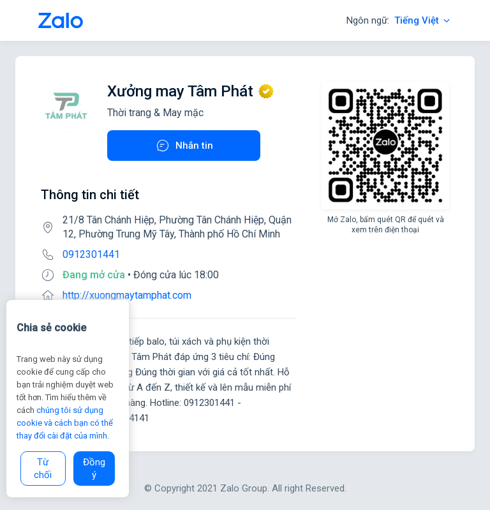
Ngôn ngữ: (399, 20)
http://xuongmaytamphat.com (127, 295)
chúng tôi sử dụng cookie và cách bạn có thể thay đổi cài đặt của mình (65, 422)
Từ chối (43, 468)
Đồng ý (94, 468)
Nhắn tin (184, 145)
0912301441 (91, 254)
